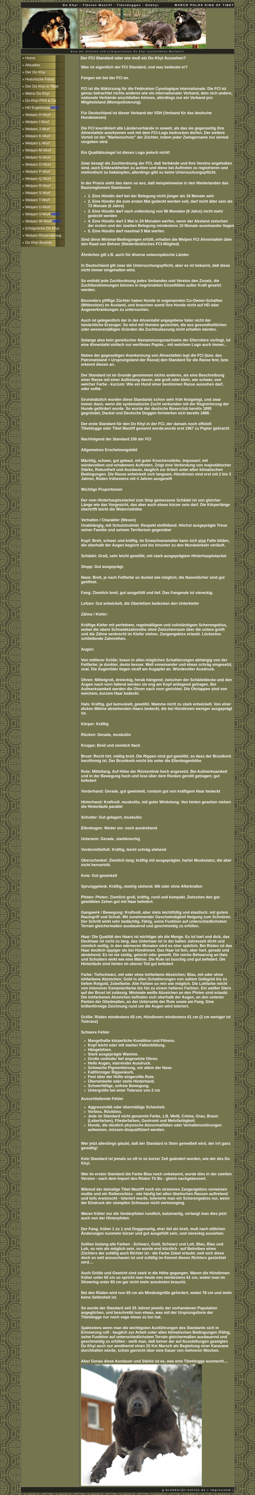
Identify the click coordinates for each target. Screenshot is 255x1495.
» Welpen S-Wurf (36, 193)
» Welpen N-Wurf (36, 157)
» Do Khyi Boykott (37, 242)
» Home (28, 58)
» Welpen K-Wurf (36, 136)
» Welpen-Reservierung (41, 235)
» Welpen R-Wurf (36, 186)
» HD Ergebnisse (40, 107)
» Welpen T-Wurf (36, 200)
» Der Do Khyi (33, 72)
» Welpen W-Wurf (42, 221)
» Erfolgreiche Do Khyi (40, 228)
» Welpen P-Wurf (36, 171)
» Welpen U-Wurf (36, 207)
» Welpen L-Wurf (36, 143)
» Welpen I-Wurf (35, 122)
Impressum (220, 1490)
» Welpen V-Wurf (41, 214)
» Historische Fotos (38, 79)
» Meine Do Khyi (36, 93)
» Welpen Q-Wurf (36, 178)
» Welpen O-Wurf (36, 164)
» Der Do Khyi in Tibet (40, 86)
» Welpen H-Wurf (36, 115)
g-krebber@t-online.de (184, 1490)
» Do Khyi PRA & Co (39, 100)
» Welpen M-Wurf (36, 150)
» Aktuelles (31, 65)
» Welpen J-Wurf (36, 129)
